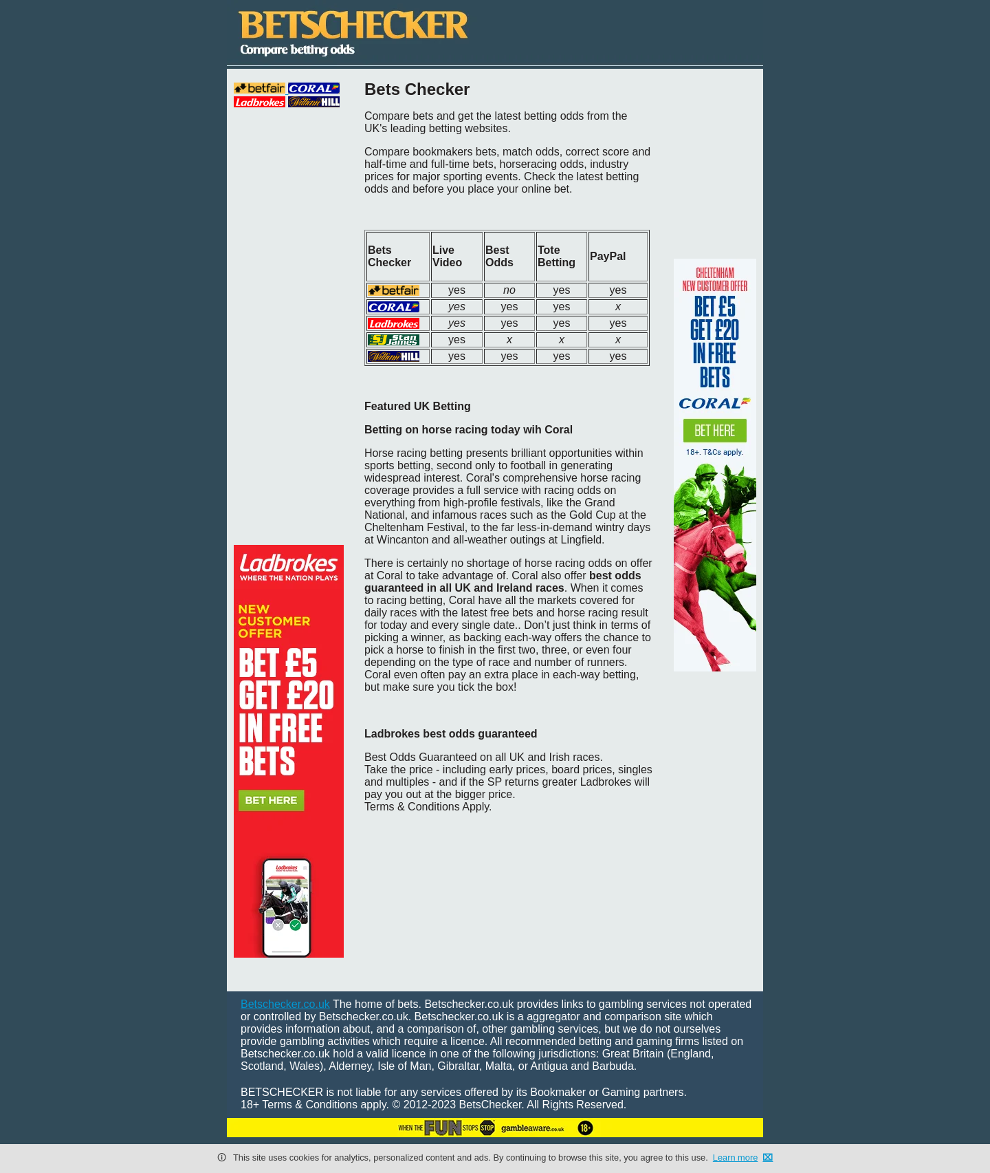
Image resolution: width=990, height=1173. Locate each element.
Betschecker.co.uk (285, 1004)
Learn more (735, 1157)
